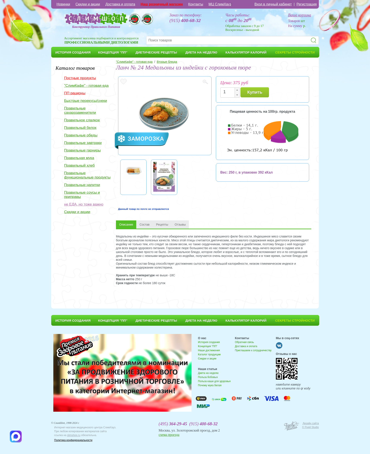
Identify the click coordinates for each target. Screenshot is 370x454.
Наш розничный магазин (162, 4)
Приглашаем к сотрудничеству (253, 350)
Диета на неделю (208, 373)
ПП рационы (74, 93)
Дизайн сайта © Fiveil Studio (310, 425)
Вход (273, 4)
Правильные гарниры (82, 150)
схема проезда (169, 435)
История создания (209, 342)
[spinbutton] (228, 92)
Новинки (63, 4)
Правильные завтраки (83, 143)
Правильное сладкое (82, 120)
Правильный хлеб (79, 165)
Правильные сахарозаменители (80, 110)
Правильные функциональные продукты (87, 175)
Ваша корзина (299, 15)
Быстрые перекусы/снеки (85, 101)
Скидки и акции (88, 4)
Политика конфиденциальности (73, 440)
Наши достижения (209, 350)
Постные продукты (80, 78)
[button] (237, 90)
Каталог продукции (209, 354)
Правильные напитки (82, 185)
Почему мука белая (209, 385)
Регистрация (306, 4)
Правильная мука (79, 158)
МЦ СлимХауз (220, 4)
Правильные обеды (80, 135)
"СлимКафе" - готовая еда (86, 86)
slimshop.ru (73, 435)
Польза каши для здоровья (214, 381)
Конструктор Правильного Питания (96, 26)
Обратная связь (244, 342)
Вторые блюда (167, 61)
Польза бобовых (208, 377)
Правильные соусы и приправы (82, 194)
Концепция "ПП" (207, 346)
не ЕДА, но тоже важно (83, 204)
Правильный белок (80, 128)
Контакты (195, 4)
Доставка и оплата (120, 4)
